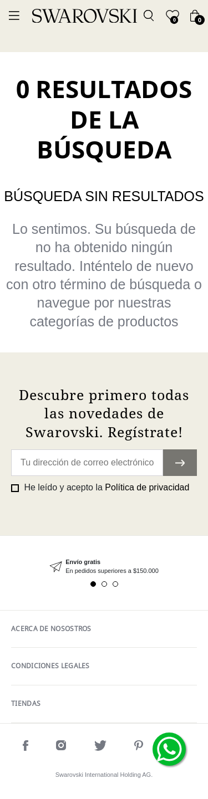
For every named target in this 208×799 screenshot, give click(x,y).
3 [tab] (115, 584)
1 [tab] (93, 584)
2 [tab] (104, 584)
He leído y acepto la (105, 487)
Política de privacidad (147, 487)
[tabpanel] (104, 566)
